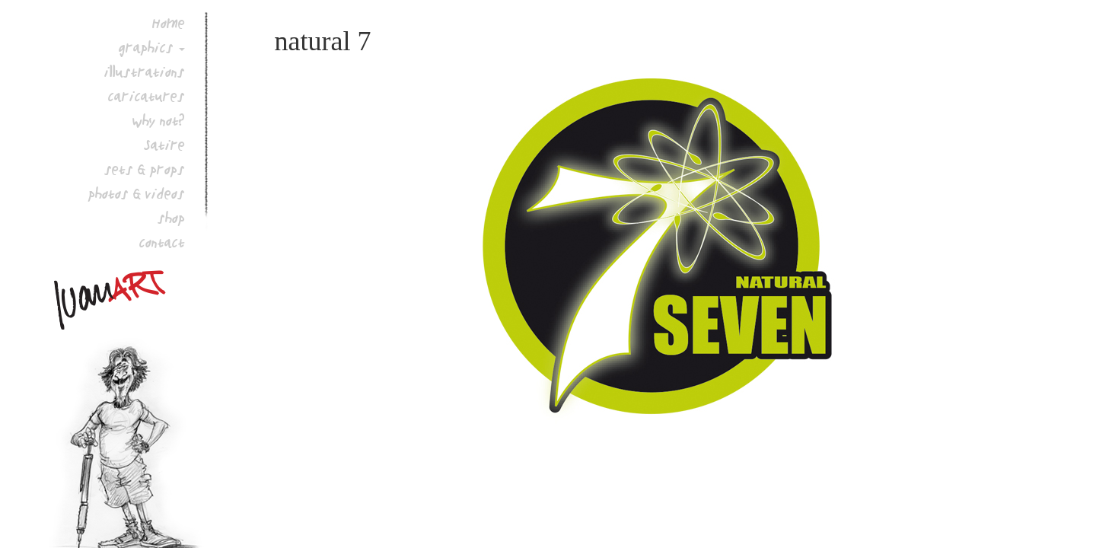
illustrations (144, 71)
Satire (164, 145)
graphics (146, 47)
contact (162, 242)
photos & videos (136, 193)
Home (168, 23)
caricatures (146, 96)
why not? (158, 120)
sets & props (144, 169)
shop (171, 218)
